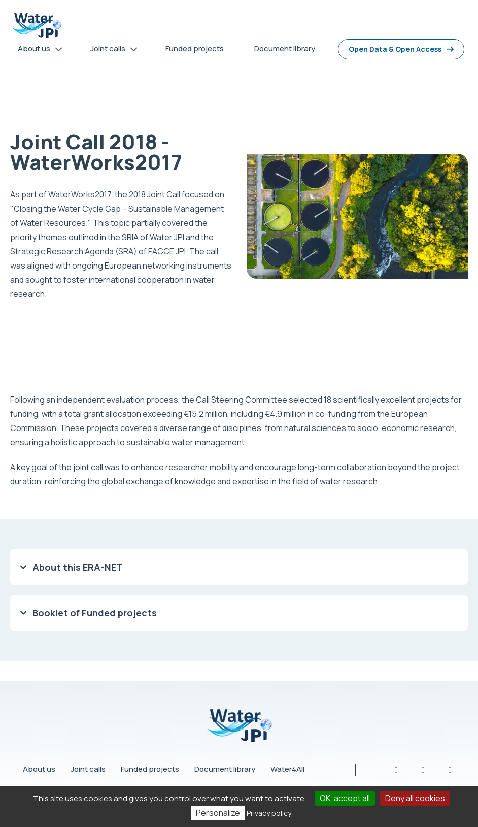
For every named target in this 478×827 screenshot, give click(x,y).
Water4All (287, 769)
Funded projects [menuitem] (194, 48)
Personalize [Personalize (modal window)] (218, 812)
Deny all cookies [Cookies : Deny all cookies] (415, 798)
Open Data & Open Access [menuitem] (395, 49)
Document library (224, 769)
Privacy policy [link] (269, 813)
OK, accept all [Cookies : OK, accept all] (345, 798)
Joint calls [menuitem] (110, 50)
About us (39, 769)
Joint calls (88, 769)
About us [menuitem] (36, 50)
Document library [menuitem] (284, 48)
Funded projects (150, 769)
